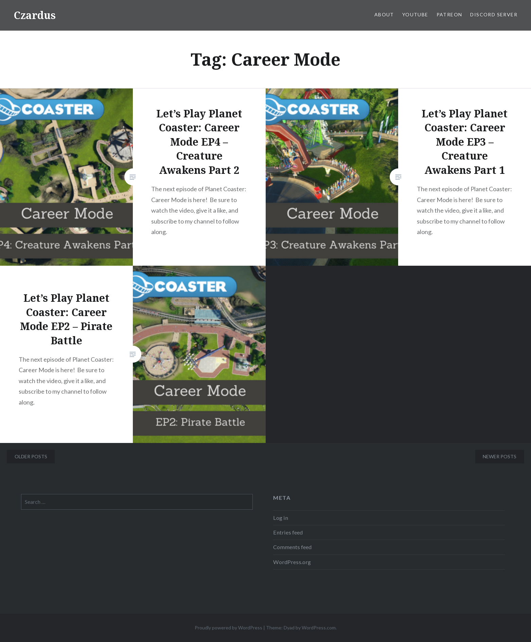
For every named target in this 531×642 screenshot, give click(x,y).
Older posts (31, 456)
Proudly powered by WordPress (228, 627)
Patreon (449, 14)
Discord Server (493, 14)
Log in (280, 517)
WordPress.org (292, 562)
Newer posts (499, 456)
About (384, 14)
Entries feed (288, 532)
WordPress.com (319, 627)
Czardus (35, 15)
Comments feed (292, 547)
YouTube (415, 14)
